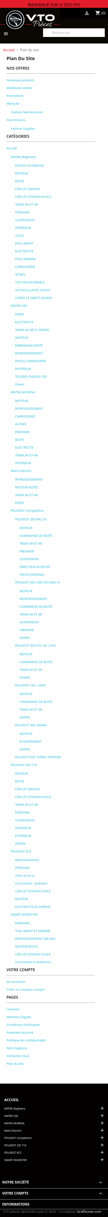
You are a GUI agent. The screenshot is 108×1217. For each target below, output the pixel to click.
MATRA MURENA (23, 392)
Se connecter (15, 982)
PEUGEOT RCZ (21, 851)
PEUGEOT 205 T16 (24, 765)
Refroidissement (27, 860)
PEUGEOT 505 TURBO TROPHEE (38, 757)
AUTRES (21, 424)
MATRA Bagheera (23, 157)
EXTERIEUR (23, 836)
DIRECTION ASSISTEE (34, 567)
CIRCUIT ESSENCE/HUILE (33, 197)
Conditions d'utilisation (23, 1025)
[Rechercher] (74, 32)
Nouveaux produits (20, 80)
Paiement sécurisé (19, 1032)
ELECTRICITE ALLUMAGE (32, 907)
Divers (19, 384)
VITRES (20, 274)
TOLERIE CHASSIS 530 (31, 376)
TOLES (19, 235)
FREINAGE (22, 212)
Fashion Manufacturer (27, 112)
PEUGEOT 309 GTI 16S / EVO (35, 645)
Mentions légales (18, 1017)
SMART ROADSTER (24, 914)
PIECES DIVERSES (31, 575)
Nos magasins (16, 1048)
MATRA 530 (19, 306)
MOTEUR (21, 173)
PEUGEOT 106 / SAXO (30, 685)
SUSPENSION (24, 220)
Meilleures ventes (19, 88)
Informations (15, 1204)
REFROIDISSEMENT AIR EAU (35, 939)
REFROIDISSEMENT (29, 353)
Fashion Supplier (23, 128)
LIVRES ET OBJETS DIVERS (33, 298)
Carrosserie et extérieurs (33, 962)
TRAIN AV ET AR (26, 204)
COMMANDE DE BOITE (35, 536)
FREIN (19, 314)
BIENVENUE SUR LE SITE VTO (54, 4)
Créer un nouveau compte (25, 989)
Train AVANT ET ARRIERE (32, 931)
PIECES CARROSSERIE (30, 361)
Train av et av (24, 875)
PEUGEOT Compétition (27, 511)
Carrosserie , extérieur (31, 883)
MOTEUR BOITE (26, 487)
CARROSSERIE (25, 267)
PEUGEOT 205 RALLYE (31, 519)
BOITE (19, 181)
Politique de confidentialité (26, 1040)
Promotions (15, 96)
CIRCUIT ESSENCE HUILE (33, 891)
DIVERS (24, 638)
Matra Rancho (21, 471)
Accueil (11, 148)
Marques (12, 103)
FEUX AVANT (24, 243)
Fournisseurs (15, 120)
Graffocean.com (89, 1211)
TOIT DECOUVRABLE (30, 282)
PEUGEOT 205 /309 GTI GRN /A (37, 582)
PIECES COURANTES (29, 165)
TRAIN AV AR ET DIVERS (32, 330)
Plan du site (15, 1064)
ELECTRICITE (24, 251)
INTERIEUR (23, 369)
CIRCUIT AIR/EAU (27, 189)
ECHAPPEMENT (30, 741)
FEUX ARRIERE (25, 259)
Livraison (13, 1009)
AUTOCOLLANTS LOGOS (32, 290)
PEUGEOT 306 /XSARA (31, 725)
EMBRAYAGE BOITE (29, 345)
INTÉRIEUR (23, 228)
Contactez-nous (17, 1056)
